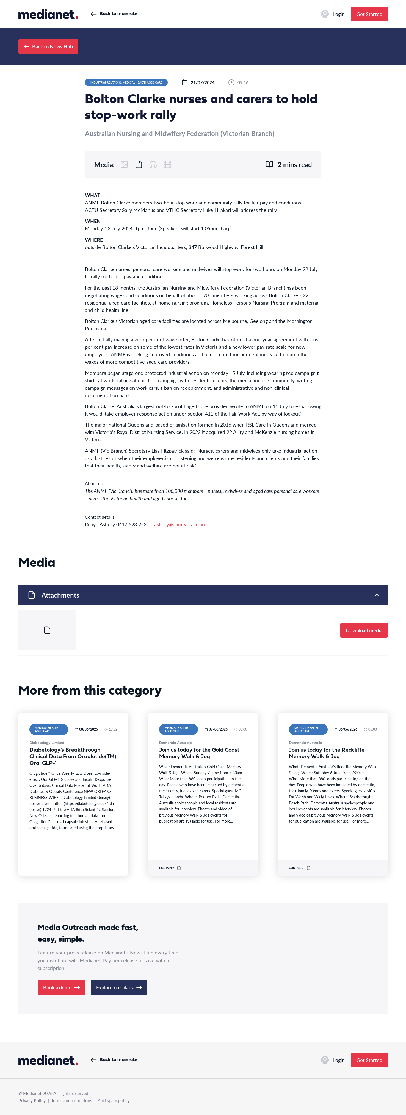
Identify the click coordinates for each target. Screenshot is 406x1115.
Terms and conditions (71, 1100)
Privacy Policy (32, 1100)
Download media (364, 630)
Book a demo (61, 987)
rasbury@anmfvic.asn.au (178, 524)
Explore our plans (119, 987)
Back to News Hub (48, 46)
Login (332, 14)
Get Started (369, 13)
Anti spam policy (114, 1100)
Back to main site (114, 13)
